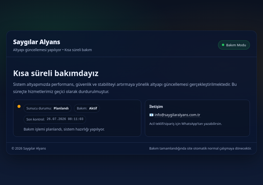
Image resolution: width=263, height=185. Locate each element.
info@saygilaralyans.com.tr (177, 114)
